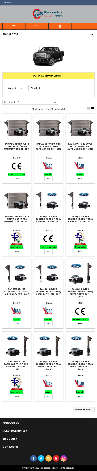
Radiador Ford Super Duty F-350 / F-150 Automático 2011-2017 (17, 146)
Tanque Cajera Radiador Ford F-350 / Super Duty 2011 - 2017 (48, 219)
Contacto (7, 2)
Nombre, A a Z (30, 102)
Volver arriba (84, 409)
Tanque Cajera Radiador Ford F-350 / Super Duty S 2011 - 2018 (80, 293)
